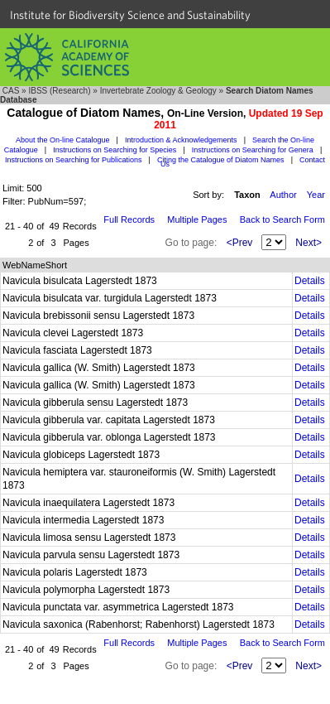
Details (309, 281)
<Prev (240, 242)
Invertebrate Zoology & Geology (158, 90)
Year (316, 195)
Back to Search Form (282, 219)
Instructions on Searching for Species (114, 150)
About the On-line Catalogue (63, 140)
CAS (11, 90)
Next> (308, 242)
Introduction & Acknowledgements (181, 140)
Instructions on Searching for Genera (252, 150)
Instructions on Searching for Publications (73, 160)
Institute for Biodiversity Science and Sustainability (130, 15)
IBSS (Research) (59, 90)
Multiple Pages (197, 219)
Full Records (129, 219)
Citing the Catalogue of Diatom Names (221, 160)
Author (283, 195)
